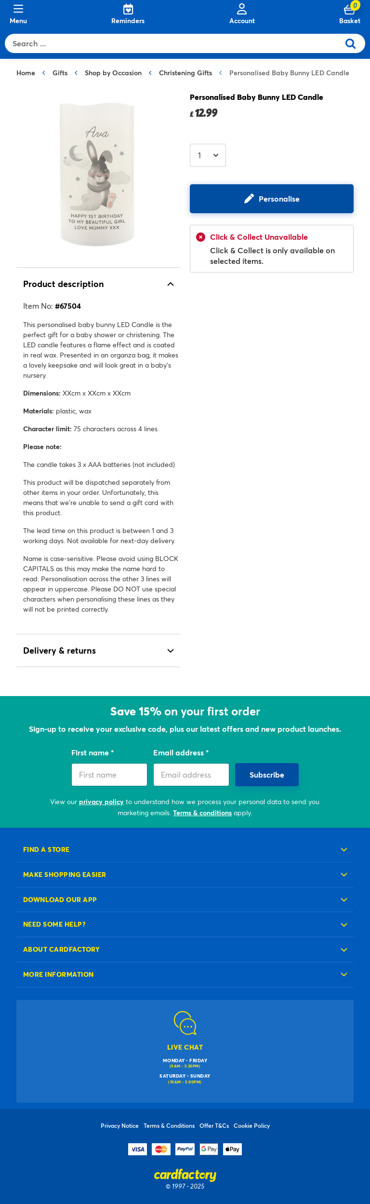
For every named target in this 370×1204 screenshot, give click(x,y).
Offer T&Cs (214, 1125)
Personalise (279, 198)
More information (58, 974)
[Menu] (18, 14)
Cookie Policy (252, 1125)
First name (91, 752)
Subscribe (267, 774)
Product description (63, 283)
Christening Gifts (185, 72)
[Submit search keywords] (354, 43)
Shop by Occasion (113, 72)
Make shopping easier (64, 874)
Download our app (60, 899)
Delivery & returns (59, 650)
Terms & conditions (202, 812)
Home (25, 72)
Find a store (46, 849)
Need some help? (54, 924)
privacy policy (101, 801)
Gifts (60, 72)
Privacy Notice (120, 1125)
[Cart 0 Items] (349, 14)
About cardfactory (61, 949)
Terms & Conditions (169, 1125)
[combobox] (174, 43)
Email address (179, 752)
